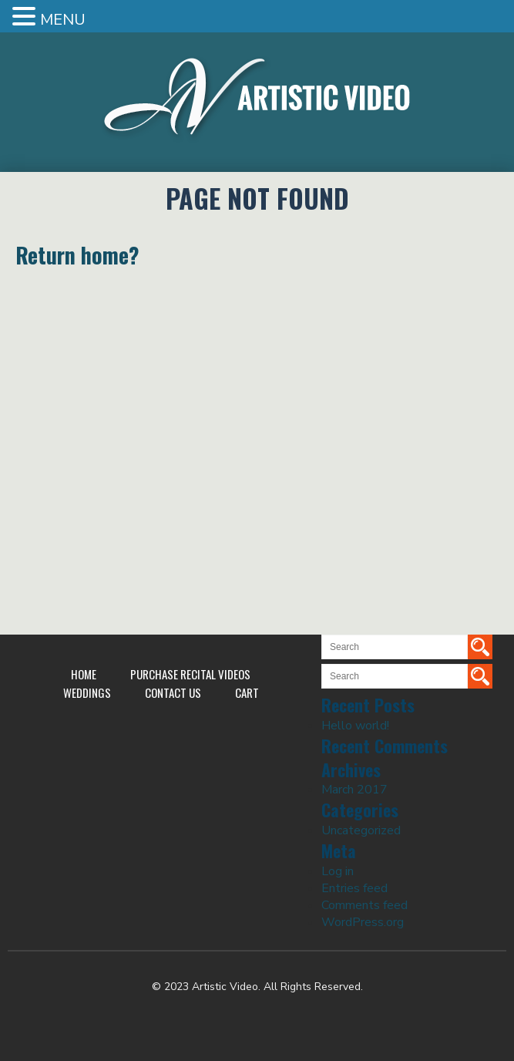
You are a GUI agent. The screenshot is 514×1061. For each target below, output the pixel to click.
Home (83, 673)
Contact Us (173, 692)
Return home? (77, 255)
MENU (63, 19)
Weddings (87, 692)
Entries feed (354, 888)
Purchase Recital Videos (190, 673)
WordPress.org (362, 922)
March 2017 (354, 789)
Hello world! (355, 725)
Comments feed (364, 905)
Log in (337, 871)
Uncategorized (361, 830)
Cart (247, 692)
